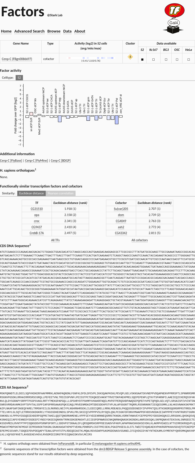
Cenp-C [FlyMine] (36, 160)
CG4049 (121, 221)
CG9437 (36, 227)
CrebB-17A (37, 233)
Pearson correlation (61, 193)
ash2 (121, 227)
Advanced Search (29, 31)
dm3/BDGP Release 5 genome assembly (125, 449)
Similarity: (8, 193)
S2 (19, 78)
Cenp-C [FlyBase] (11, 160)
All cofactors (140, 240)
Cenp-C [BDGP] (60, 160)
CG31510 (37, 209)
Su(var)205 (121, 209)
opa (36, 215)
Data (67, 31)
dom (121, 215)
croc (36, 221)
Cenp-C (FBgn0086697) (17, 59)
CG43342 (121, 233)
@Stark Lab (54, 15)
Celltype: (8, 78)
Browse (54, 31)
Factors (22, 11)
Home (6, 31)
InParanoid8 (66, 444)
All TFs (55, 240)
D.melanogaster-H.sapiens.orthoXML (116, 444)
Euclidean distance (31, 193)
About (79, 31)
